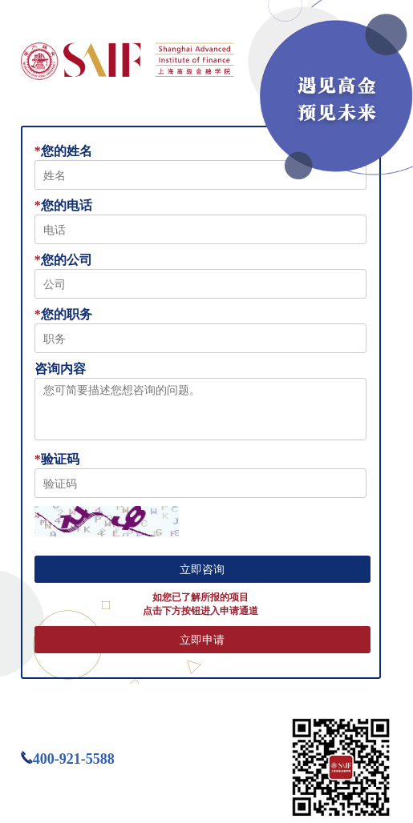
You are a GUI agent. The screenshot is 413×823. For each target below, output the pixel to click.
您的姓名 (63, 151)
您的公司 (63, 260)
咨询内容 (60, 368)
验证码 (56, 459)
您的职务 (63, 314)
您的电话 (63, 205)
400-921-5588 (74, 759)
